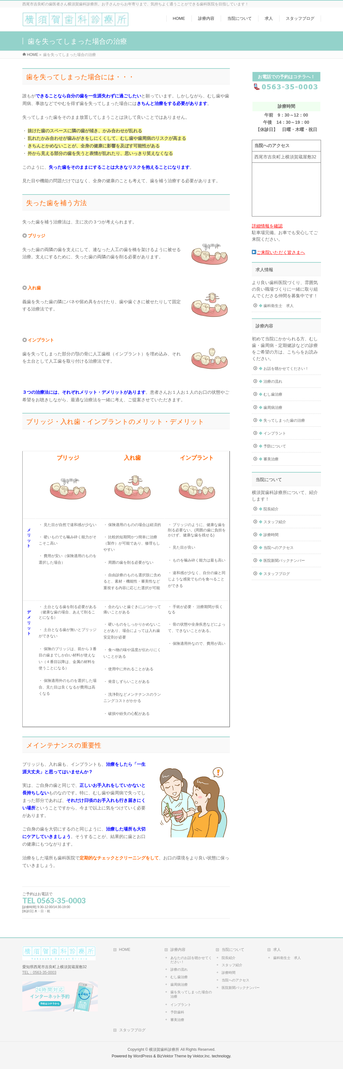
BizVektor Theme (171, 1056)
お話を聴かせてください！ (284, 368)
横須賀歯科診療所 (164, 1049)
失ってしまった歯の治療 (282, 420)
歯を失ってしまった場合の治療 (191, 994)
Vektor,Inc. (202, 1056)
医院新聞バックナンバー (282, 560)
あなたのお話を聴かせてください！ (191, 960)
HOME (124, 949)
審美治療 (269, 459)
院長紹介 (269, 509)
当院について (233, 949)
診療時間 (269, 535)
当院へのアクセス (276, 547)
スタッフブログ (274, 574)
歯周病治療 (270, 407)
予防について (272, 446)
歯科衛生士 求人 (276, 306)
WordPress (142, 1056)
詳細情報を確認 (267, 225)
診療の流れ (179, 969)
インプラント (272, 433)
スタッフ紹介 (272, 522)
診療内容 (177, 949)
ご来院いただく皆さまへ (278, 252)
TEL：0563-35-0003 (39, 972)
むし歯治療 (270, 394)
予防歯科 (177, 1012)
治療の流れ (270, 381)
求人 (277, 949)
